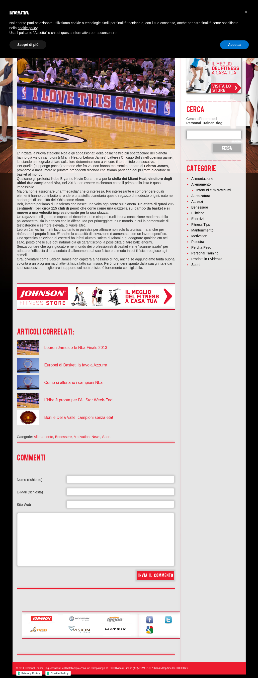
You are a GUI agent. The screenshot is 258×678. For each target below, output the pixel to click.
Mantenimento (202, 230)
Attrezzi (197, 202)
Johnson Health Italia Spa (64, 668)
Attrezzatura (200, 196)
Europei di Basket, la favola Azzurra (75, 365)
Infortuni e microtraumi (213, 190)
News (95, 437)
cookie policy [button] (27, 28)
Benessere (63, 437)
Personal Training (205, 253)
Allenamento (43, 437)
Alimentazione (202, 179)
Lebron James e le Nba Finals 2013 (75, 347)
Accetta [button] (234, 45)
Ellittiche (197, 213)
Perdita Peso (201, 247)
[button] (246, 12)
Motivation (82, 437)
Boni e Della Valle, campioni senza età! (78, 417)
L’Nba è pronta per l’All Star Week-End (78, 400)
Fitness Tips (200, 224)
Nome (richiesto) (30, 480)
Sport (106, 437)
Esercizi (197, 219)
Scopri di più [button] (28, 45)
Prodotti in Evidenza (207, 259)
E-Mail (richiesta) (30, 492)
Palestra (197, 242)
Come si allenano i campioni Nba (73, 382)
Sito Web (24, 505)
